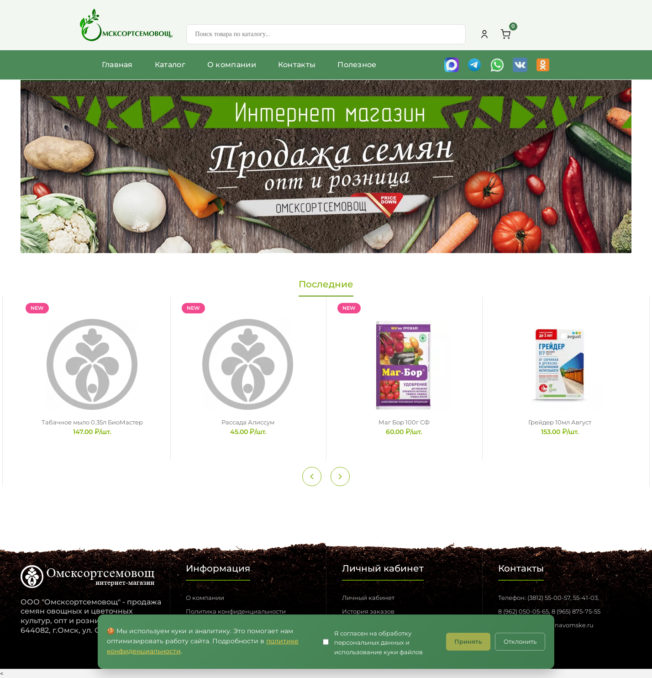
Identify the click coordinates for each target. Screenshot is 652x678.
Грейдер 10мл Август (559, 422)
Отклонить (520, 641)
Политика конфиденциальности (236, 611)
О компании (231, 64)
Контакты (296, 64)
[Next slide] (340, 476)
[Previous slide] (311, 476)
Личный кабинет (368, 597)
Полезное (356, 64)
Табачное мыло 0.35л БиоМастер (92, 422)
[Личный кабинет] (484, 34)
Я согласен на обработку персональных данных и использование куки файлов (378, 643)
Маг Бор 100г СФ (404, 422)
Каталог (170, 64)
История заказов (368, 611)
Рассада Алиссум (247, 422)
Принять (468, 641)
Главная (117, 64)
